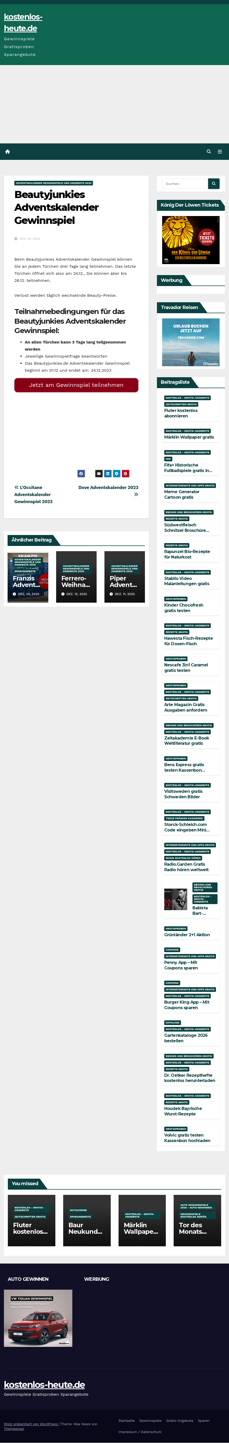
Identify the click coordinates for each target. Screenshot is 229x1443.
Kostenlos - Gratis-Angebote (187, 398)
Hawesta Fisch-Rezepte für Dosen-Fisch (188, 641)
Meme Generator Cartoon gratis (181, 494)
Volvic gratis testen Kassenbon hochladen (187, 1138)
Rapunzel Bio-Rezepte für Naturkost (187, 554)
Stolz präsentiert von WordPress (31, 1424)
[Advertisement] (114, 104)
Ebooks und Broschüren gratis (189, 512)
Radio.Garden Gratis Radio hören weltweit (186, 867)
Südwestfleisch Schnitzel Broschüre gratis (185, 531)
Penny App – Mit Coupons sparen (181, 965)
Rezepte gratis (177, 518)
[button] (209, 151)
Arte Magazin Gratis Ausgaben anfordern (185, 707)
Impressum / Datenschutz (140, 1432)
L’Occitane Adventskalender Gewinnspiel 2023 (33, 492)
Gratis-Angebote (179, 1421)
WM (168, 458)
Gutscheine (78, 1210)
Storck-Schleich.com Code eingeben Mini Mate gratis (185, 830)
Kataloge (172, 1022)
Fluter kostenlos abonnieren (180, 413)
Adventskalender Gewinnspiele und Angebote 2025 (53, 183)
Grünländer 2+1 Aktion (187, 934)
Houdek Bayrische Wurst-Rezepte (183, 1111)
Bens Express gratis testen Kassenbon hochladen (184, 770)
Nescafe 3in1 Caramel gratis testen (186, 668)
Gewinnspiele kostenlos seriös (193, 1215)
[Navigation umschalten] (220, 151)
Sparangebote (25, 569)
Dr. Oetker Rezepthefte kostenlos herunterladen (189, 1078)
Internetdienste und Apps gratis (190, 485)
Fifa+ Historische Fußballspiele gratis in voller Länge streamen (187, 471)
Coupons (172, 949)
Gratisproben (176, 598)
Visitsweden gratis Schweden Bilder (183, 794)
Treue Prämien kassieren (184, 818)
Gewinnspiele (150, 1421)
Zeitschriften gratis (181, 404)
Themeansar (14, 1429)
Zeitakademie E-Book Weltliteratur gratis (186, 741)
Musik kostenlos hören (183, 858)
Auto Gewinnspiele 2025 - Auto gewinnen (196, 1206)
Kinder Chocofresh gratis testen (183, 608)
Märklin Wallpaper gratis (189, 437)
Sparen (203, 1421)
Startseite (127, 1421)
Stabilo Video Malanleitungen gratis (186, 581)
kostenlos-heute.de (44, 1385)
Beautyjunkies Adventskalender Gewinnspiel (56, 208)
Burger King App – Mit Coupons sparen (186, 1005)
